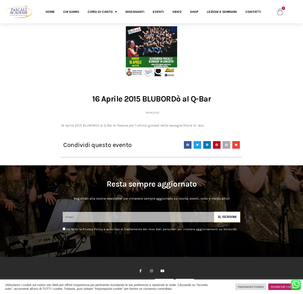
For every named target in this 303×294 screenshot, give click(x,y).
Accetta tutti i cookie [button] (283, 286)
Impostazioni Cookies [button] (251, 286)
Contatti (253, 12)
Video (177, 12)
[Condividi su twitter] (197, 145)
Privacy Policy (92, 229)
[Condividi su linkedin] (207, 145)
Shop (194, 12)
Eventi (158, 12)
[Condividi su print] (226, 145)
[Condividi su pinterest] (217, 145)
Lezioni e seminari (222, 12)
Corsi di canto (102, 12)
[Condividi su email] (236, 145)
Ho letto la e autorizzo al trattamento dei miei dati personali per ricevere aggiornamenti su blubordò (151, 229)
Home (50, 12)
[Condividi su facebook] (187, 145)
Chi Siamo (71, 12)
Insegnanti (134, 12)
